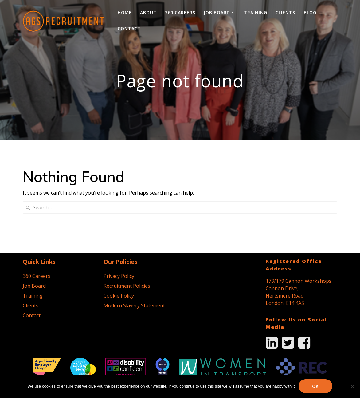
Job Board (217, 12)
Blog (310, 12)
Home (125, 12)
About (148, 12)
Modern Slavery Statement (134, 251)
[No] (352, 386)
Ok (315, 386)
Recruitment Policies (127, 232)
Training (255, 12)
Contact (129, 28)
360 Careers (180, 12)
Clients (285, 12)
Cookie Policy (119, 241)
